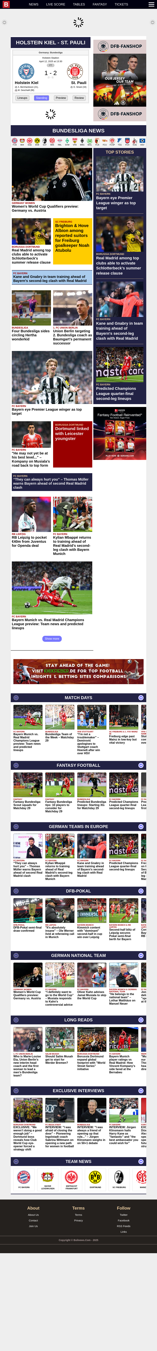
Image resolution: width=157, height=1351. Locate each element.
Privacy (78, 1318)
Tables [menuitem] (79, 4)
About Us (33, 1312)
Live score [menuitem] (55, 4)
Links (123, 1329)
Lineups (22, 149)
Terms (78, 1312)
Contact (33, 1318)
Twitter (124, 1312)
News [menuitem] (33, 4)
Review (79, 149)
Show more (52, 736)
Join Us (33, 1323)
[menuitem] (14, 4)
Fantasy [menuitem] (100, 4)
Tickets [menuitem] (121, 4)
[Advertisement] (78, 60)
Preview (61, 149)
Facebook (123, 1318)
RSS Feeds (124, 1323)
